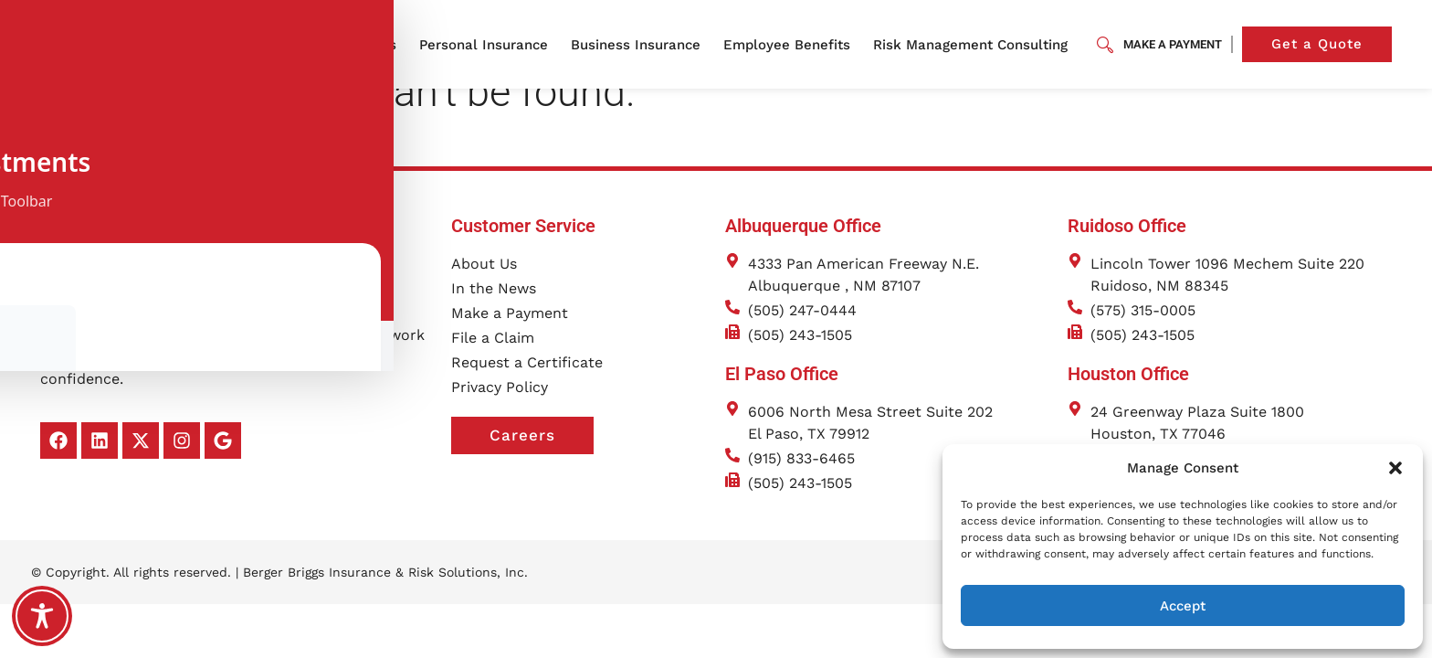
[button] (1395, 468)
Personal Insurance (488, 45)
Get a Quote (1331, 45)
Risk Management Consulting (975, 45)
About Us (370, 45)
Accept (1183, 606)
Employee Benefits (791, 45)
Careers (542, 464)
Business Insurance (640, 45)
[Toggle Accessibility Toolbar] (42, 616)
